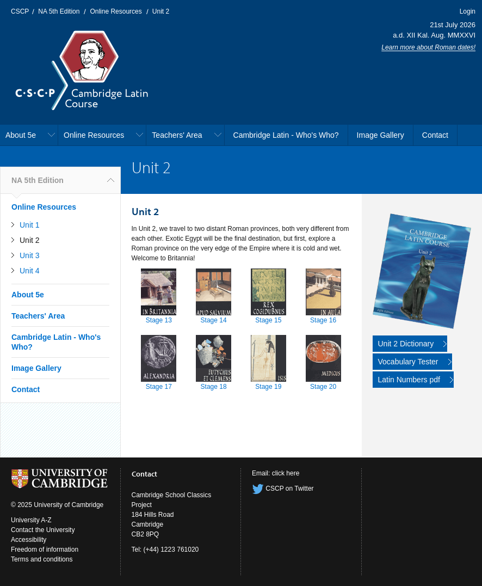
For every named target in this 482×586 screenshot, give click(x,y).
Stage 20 (323, 386)
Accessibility (28, 540)
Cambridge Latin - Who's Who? (286, 135)
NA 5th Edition (58, 11)
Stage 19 (268, 386)
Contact (435, 135)
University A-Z (31, 520)
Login (467, 11)
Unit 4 (30, 270)
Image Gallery (380, 135)
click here (286, 473)
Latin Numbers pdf (409, 379)
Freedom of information (44, 549)
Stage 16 (323, 320)
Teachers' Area (177, 135)
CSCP (20, 11)
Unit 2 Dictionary (406, 343)
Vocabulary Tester (408, 361)
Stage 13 (159, 320)
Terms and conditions (41, 559)
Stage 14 (214, 320)
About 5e (20, 135)
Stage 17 (159, 386)
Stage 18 (214, 386)
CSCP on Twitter (283, 488)
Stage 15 (268, 320)
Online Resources (115, 11)
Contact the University (43, 530)
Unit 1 (30, 225)
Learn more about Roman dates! (428, 47)
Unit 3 (30, 255)
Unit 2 (160, 11)
